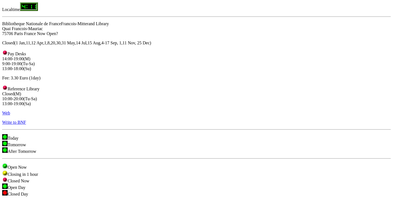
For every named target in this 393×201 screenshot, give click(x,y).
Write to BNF (14, 122)
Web (6, 113)
